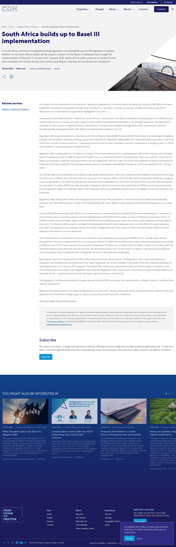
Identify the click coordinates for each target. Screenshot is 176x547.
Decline (139, 538)
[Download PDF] (11, 77)
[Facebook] (4, 543)
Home (4, 27)
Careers (143, 9)
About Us (79, 514)
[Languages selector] (169, 2)
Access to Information (98, 543)
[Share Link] (4, 77)
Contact (50, 525)
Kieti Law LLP (137, 2)
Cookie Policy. (130, 532)
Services (108, 518)
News (112, 9)
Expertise (82, 9)
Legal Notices (112, 543)
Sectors (108, 514)
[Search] (173, 9)
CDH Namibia (151, 2)
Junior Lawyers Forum (85, 528)
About (127, 9)
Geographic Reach (112, 521)
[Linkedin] (17, 543)
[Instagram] (13, 543)
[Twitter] (8, 543)
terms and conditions (56, 321)
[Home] (9, 9)
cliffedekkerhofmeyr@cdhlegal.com (59, 324)
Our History (81, 518)
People (100, 9)
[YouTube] (21, 543)
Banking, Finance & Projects (28, 27)
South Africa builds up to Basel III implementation (60, 27)
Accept (129, 538)
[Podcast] (26, 543)
